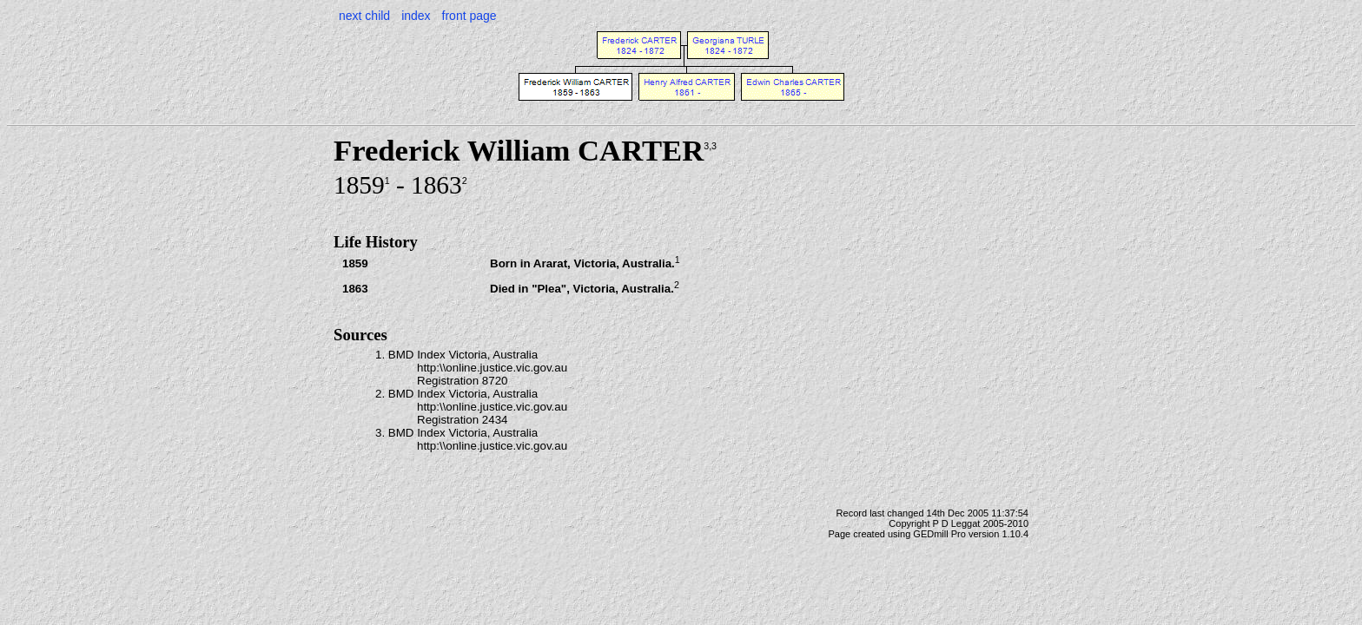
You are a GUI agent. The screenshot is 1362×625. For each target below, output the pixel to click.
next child (364, 16)
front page (469, 16)
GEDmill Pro (939, 534)
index (415, 16)
